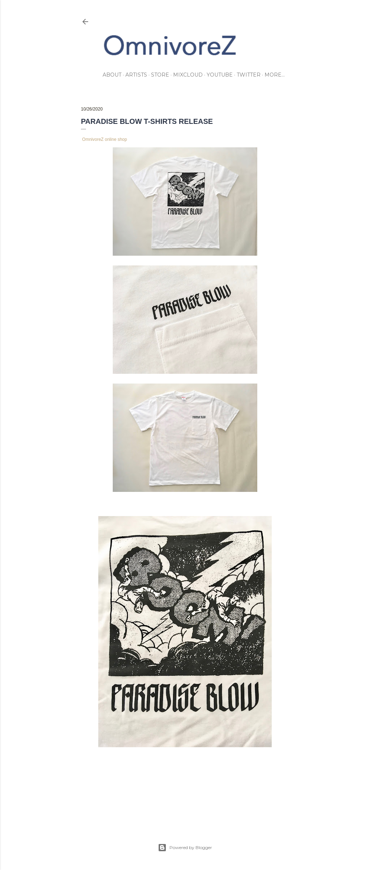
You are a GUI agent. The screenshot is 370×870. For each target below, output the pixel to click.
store (160, 75)
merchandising (113, 784)
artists (136, 75)
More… (274, 75)
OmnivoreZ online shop (104, 139)
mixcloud (188, 75)
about (112, 75)
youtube (220, 75)
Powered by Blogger (185, 847)
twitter (249, 75)
